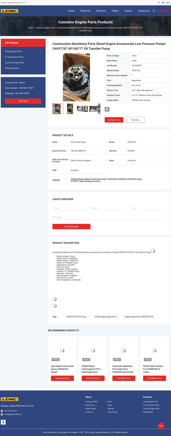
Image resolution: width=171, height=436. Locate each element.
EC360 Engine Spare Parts (105, 317)
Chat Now (23, 101)
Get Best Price (114, 120)
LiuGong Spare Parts (13, 51)
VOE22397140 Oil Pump (76, 317)
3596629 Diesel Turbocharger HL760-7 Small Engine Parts (91, 369)
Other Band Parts (12, 68)
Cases (110, 405)
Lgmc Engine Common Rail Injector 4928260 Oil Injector (62, 369)
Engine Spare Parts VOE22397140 (139, 317)
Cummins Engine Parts (45, 28)
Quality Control (91, 409)
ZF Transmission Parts (14, 57)
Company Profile (91, 402)
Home (31, 28)
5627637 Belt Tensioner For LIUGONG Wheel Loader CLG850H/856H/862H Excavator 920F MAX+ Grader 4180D (153, 369)
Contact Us (89, 412)
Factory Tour (90, 405)
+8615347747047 (26, 88)
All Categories (148, 412)
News (110, 402)
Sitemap (110, 409)
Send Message (71, 226)
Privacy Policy (112, 412)
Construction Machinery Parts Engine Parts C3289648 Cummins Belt (122, 369)
